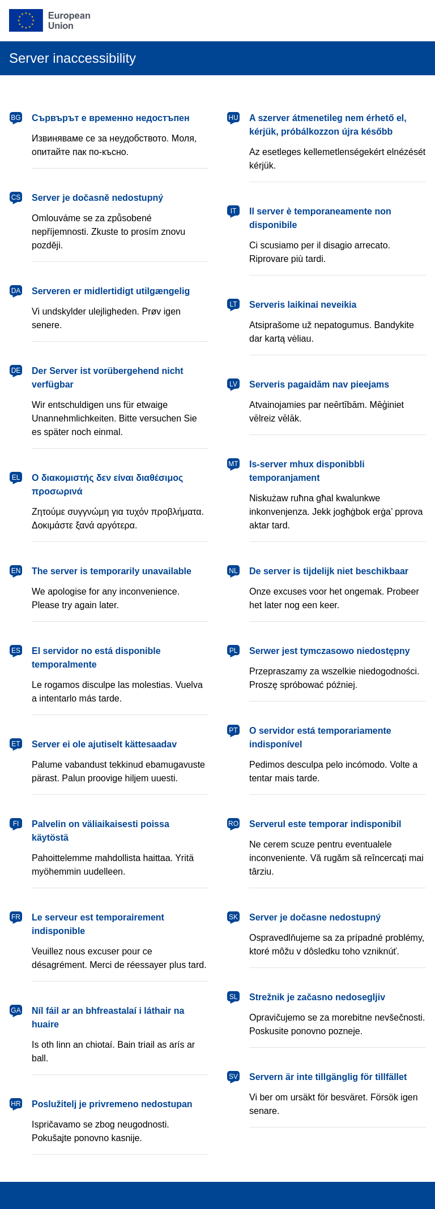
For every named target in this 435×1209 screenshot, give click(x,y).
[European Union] (49, 20)
